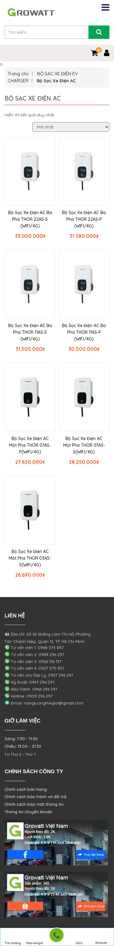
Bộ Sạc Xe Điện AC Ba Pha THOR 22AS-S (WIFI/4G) (30, 219)
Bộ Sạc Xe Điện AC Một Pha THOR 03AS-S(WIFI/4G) (30, 558)
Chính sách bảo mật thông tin (34, 804)
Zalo (79, 937)
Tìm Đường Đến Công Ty (13, 938)
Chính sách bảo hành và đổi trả (35, 796)
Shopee (101, 937)
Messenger (34, 937)
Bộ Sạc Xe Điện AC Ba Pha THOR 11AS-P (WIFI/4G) (84, 332)
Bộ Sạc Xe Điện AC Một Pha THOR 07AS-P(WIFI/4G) (30, 445)
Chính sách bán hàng (26, 789)
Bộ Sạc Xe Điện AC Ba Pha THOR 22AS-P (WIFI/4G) (84, 219)
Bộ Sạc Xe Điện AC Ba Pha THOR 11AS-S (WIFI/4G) (30, 332)
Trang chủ (18, 74)
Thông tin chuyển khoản (28, 811)
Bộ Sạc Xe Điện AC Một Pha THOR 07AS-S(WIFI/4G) (84, 445)
